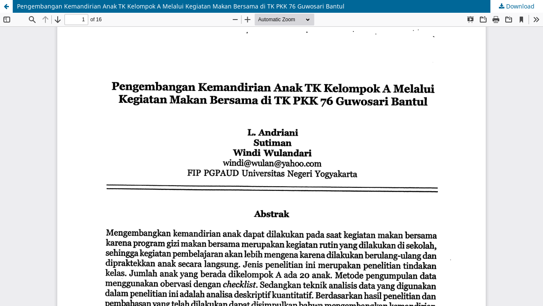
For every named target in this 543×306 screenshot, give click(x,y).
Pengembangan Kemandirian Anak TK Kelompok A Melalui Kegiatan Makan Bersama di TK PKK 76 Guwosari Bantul (180, 6)
